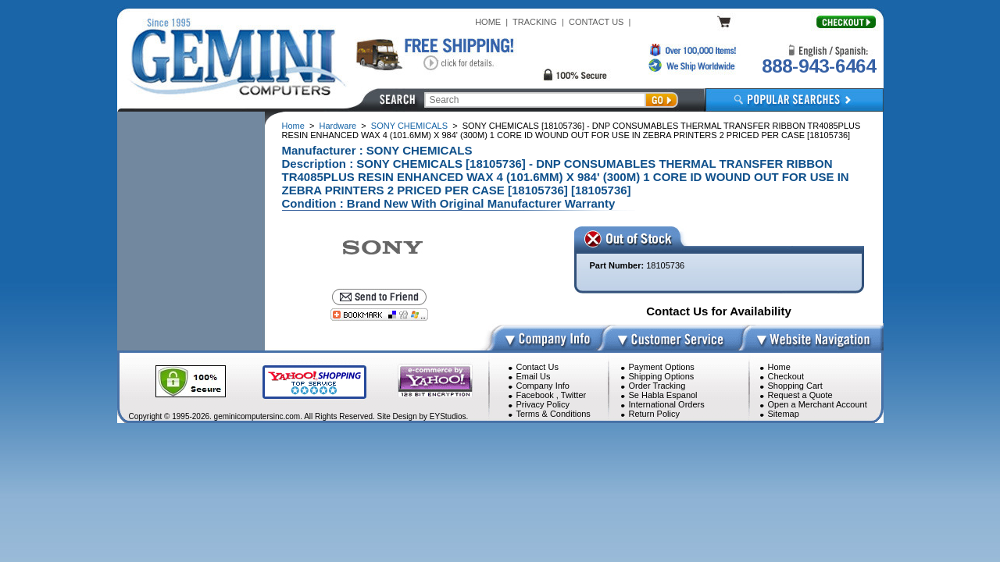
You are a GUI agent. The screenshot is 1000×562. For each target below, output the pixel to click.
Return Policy (654, 413)
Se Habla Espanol (663, 395)
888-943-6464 (819, 65)
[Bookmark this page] (379, 314)
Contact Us (537, 367)
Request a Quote (800, 395)
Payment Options (662, 367)
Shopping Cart (795, 385)
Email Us (533, 376)
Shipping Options (662, 376)
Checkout (786, 376)
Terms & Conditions (553, 413)
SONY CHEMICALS (409, 125)
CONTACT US (596, 22)
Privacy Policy (543, 404)
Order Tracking (657, 385)
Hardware (338, 125)
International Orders (667, 404)
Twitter (573, 395)
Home (293, 125)
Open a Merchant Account (817, 404)
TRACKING (534, 22)
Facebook (535, 395)
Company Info (543, 385)
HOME (488, 22)
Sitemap (783, 413)
